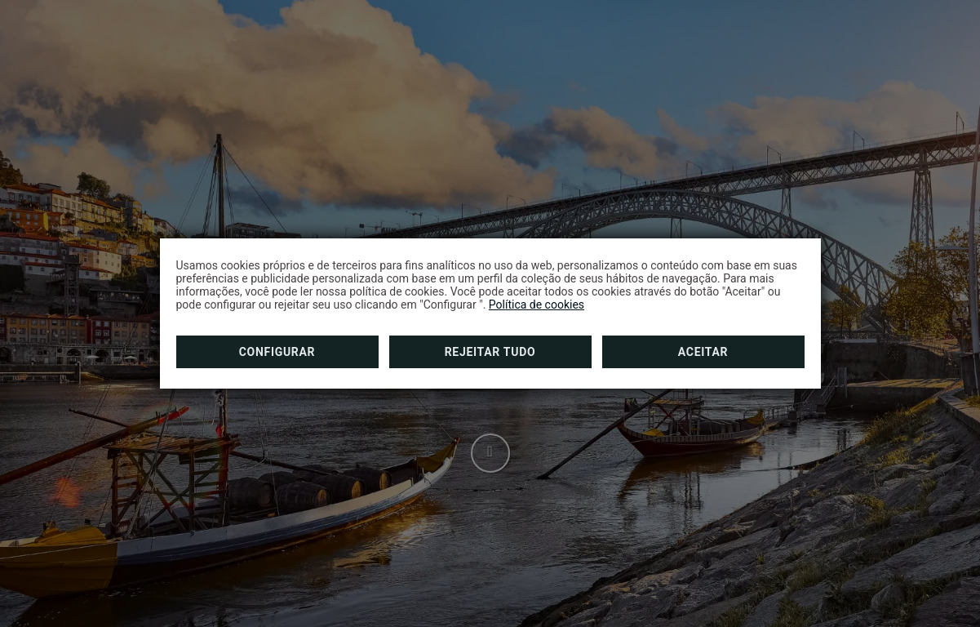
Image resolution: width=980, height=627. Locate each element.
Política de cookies (536, 304)
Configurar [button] (277, 351)
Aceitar (703, 351)
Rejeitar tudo (490, 351)
